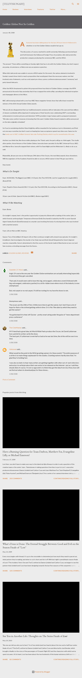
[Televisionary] (13, 4)
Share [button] (74, 253)
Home (5, 9)
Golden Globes (15, 253)
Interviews (28, 9)
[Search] (72, 4)
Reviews (16, 9)
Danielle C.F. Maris (16, 270)
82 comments (15, 659)
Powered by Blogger (41, 672)
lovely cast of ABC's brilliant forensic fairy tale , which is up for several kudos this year (39, 134)
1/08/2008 (13, 294)
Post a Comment (9, 379)
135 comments (16, 571)
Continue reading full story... (66, 478)
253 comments (16, 478)
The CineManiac (15, 328)
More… (63, 9)
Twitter (52, 9)
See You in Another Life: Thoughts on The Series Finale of (35, 636)
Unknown (12, 349)
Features (40, 9)
